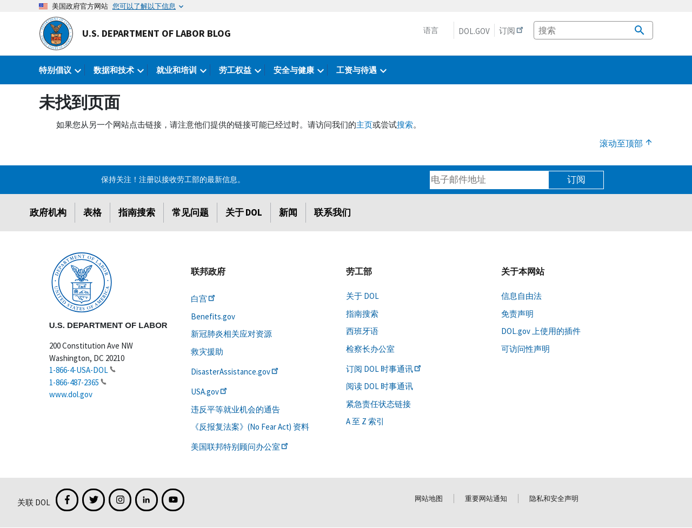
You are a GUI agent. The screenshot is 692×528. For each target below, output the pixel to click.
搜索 (405, 124)
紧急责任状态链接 (378, 404)
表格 (92, 212)
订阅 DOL (384, 369)
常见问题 (190, 212)
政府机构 (48, 212)
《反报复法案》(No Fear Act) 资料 (250, 427)
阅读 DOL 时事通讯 (379, 386)
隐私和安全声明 (553, 498)
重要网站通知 (486, 498)
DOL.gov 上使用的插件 (541, 331)
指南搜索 (136, 212)
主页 (364, 124)
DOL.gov (474, 31)
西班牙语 (362, 331)
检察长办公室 (370, 349)
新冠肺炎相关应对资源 (231, 334)
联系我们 (332, 212)
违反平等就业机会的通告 (235, 409)
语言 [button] (430, 30)
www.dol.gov (70, 394)
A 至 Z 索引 (365, 421)
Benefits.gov (213, 316)
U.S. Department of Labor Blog (135, 33)
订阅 (576, 179)
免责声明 (517, 314)
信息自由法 (521, 296)
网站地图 (429, 498)
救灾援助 (207, 351)
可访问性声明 (525, 349)
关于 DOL (243, 212)
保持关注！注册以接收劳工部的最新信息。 (173, 179)
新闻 (288, 212)
